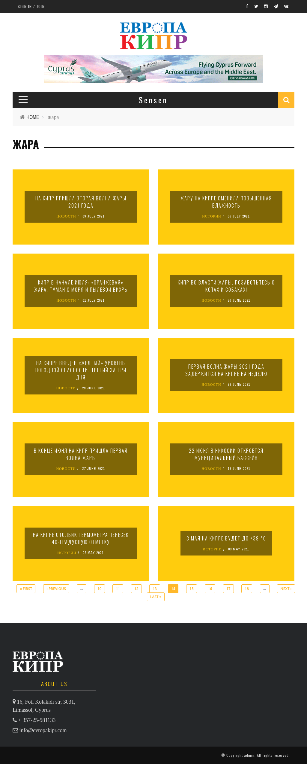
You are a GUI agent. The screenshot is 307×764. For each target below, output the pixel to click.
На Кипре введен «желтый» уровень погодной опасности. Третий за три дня (81, 370)
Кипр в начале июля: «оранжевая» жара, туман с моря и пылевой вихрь (81, 286)
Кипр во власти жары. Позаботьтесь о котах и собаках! (226, 286)
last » (156, 596)
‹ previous (56, 588)
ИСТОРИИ (211, 216)
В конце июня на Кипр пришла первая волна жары (81, 454)
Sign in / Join (31, 6)
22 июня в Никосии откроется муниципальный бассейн (226, 454)
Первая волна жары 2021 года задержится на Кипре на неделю (226, 370)
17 (228, 588)
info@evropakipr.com (43, 730)
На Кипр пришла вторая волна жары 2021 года (81, 202)
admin (249, 755)
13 (155, 588)
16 (210, 588)
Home (32, 117)
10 (99, 588)
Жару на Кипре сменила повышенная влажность (226, 202)
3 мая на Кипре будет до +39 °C (226, 538)
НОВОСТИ (66, 216)
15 (191, 588)
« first (26, 588)
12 (136, 588)
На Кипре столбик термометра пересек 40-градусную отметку (81, 538)
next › (285, 588)
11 (118, 588)
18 (247, 588)
